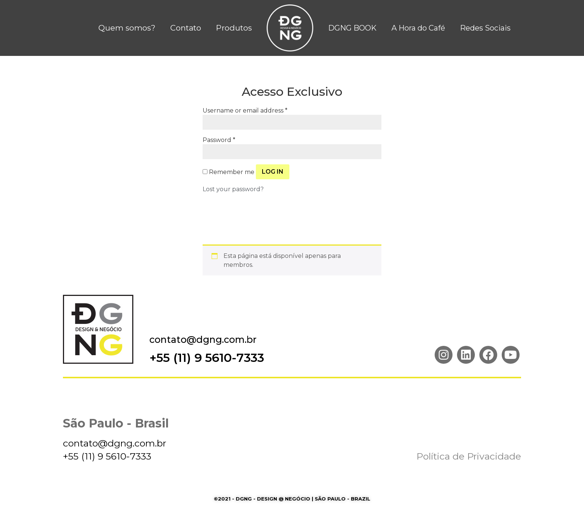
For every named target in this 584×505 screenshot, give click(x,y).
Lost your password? (233, 189)
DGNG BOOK (352, 27)
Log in (272, 171)
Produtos (234, 27)
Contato (185, 27)
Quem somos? (126, 27)
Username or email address (245, 111)
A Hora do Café (418, 27)
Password (219, 140)
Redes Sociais (485, 27)
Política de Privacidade (468, 456)
